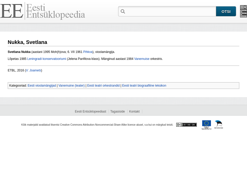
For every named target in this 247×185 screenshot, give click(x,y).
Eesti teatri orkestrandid (103, 85)
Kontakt (134, 111)
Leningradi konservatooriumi (46, 59)
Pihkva (88, 52)
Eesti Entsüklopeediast (90, 111)
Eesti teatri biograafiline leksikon (144, 85)
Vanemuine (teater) (71, 85)
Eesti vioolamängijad (42, 85)
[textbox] (171, 11)
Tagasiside (117, 111)
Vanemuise (141, 59)
